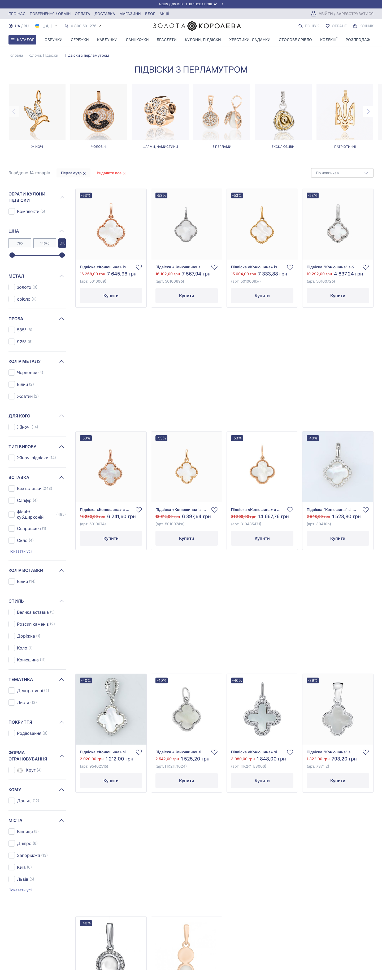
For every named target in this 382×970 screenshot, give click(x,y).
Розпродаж (358, 39)
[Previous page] (13, 111)
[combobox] (342, 173)
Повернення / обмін (50, 13)
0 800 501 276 (84, 26)
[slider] (12, 255)
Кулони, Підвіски (203, 39)
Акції (164, 13)
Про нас (16, 13)
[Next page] (368, 111)
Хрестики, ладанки (250, 39)
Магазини (130, 13)
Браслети (167, 39)
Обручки (54, 39)
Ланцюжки (137, 39)
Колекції (328, 39)
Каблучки (107, 39)
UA (17, 26)
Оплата (82, 13)
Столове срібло (295, 39)
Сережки (80, 39)
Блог (150, 13)
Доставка (104, 13)
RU (26, 26)
